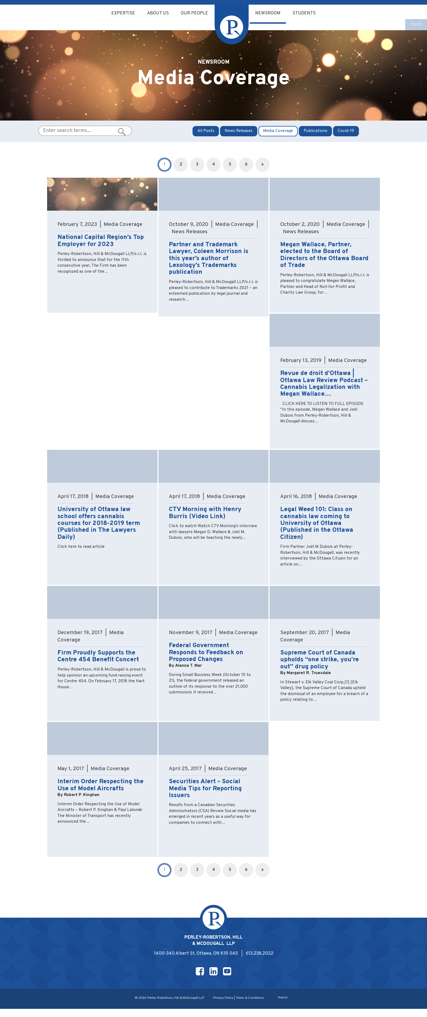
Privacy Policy (223, 1006)
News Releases (238, 135)
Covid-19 (346, 135)
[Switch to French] (415, 25)
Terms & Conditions (251, 1006)
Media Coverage (278, 135)
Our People (194, 13)
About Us (156, 13)
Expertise (120, 13)
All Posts (205, 135)
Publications (316, 135)
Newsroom (269, 13)
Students (307, 13)
